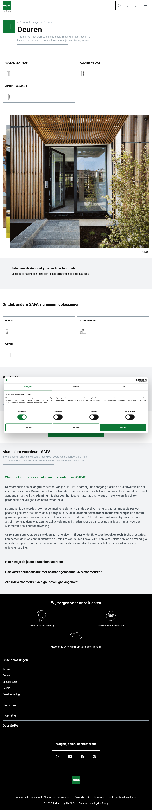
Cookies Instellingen (126, 797)
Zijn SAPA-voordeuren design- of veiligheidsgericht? (76, 582)
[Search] (128, 5)
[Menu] (145, 5)
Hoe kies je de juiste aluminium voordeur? (76, 562)
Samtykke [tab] (28, 387)
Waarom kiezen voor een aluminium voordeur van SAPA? (76, 477)
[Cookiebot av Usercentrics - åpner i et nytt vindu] (133, 380)
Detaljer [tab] (76, 387)
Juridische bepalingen (27, 797)
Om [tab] (124, 387)
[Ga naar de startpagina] (7, 7)
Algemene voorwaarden (57, 797)
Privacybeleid (81, 797)
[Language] (119, 5)
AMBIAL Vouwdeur (16, 86)
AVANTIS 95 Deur (90, 62)
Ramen (9, 320)
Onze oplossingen (30, 22)
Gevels (9, 343)
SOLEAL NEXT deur (16, 62)
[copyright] (146, 119)
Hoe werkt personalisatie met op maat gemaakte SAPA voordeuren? (76, 572)
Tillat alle (123, 427)
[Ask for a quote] (136, 5)
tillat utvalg (76, 427)
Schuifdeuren (88, 320)
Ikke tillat (29, 427)
